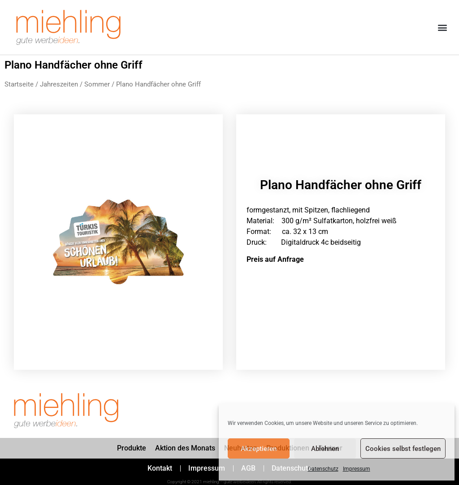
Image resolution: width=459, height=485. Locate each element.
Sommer (97, 84)
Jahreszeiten (59, 84)
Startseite (19, 84)
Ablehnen (325, 449)
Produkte (131, 448)
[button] (442, 27)
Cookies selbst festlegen (403, 449)
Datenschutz (323, 469)
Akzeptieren (259, 449)
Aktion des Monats (185, 448)
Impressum (356, 469)
